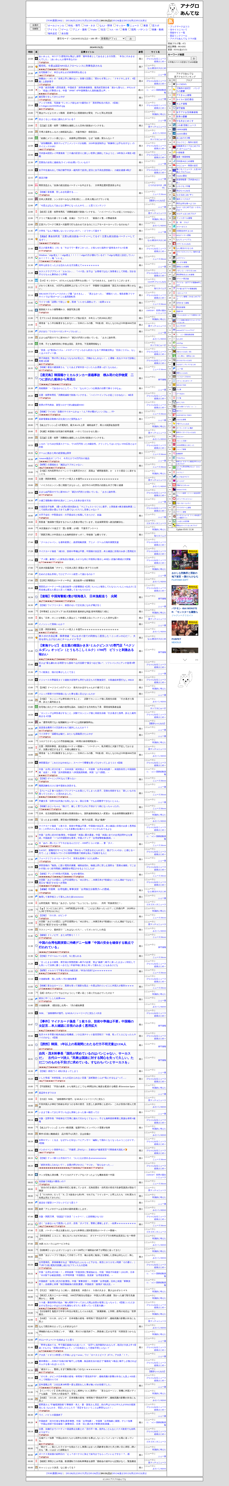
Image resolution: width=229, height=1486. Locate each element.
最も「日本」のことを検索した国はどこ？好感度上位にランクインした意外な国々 (79, 618)
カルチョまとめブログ (186, 214)
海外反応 (52, 33)
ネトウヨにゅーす (158, 139)
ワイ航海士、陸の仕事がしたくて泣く (57, 672)
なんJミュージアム (183, 240)
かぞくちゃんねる (183, 244)
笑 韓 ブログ (182, 222)
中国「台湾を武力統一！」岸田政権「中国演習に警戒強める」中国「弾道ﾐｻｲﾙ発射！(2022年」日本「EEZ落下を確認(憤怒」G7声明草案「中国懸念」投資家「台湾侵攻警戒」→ (87, 1273)
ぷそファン (180, 258)
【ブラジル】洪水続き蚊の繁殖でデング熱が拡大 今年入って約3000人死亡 (75, 318)
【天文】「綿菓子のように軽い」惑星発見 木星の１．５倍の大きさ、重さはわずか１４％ (83, 1290)
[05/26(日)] (94, 20)
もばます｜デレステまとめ (186, 364)
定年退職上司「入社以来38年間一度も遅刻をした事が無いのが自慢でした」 (75, 1384)
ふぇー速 (162, 75)
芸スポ (155, 25)
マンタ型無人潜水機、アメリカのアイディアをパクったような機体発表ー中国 (76, 1175)
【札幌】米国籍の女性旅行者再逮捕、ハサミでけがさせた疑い (69, 431)
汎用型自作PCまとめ (184, 231)
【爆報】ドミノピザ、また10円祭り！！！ (59, 935)
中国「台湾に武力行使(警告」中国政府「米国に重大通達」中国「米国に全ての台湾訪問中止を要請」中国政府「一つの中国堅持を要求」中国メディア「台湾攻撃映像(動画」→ (85, 836)
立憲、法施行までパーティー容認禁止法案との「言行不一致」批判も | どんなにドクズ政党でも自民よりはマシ (87, 1430)
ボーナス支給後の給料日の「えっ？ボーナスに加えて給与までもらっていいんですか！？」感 (84, 1454)
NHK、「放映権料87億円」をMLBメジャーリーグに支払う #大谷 (70, 1013)
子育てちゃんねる (182, 424)
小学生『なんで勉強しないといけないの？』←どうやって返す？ (70, 231)
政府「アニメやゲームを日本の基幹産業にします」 (64, 1209)
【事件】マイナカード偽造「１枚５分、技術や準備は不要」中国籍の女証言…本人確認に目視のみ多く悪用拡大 (86, 1023)
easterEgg (179, 343)
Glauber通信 (181, 176)
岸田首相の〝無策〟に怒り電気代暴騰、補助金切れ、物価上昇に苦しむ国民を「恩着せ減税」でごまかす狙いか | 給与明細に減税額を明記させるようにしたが (87, 867)
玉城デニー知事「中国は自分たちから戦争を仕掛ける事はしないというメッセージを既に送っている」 (86, 1439)
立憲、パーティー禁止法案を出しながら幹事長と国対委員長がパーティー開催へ (78, 1230)
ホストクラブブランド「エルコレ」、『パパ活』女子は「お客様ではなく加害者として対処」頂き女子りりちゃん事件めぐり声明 (87, 273)
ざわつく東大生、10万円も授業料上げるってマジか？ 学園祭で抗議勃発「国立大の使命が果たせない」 (87, 287)
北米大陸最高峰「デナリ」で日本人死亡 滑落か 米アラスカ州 (68, 568)
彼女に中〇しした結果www (52, 998)
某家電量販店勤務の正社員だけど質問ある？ (60, 419)
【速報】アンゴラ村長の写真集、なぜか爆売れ (61, 873)
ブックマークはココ (179, 26)
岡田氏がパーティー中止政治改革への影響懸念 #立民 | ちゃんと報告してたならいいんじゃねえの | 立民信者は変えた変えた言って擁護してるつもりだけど (87, 588)
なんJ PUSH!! (181, 326)
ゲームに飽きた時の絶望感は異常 (55, 453)
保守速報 (162, 380)
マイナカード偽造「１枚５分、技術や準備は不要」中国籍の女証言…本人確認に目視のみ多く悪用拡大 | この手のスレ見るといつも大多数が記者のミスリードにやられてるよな (87, 827)
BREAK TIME (181, 385)
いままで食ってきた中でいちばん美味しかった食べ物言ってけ (69, 1112)
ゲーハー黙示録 (182, 279)
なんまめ (179, 339)
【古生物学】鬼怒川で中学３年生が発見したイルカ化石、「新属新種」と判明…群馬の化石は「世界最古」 (87, 1313)
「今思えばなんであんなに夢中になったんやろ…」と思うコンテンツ (72, 205)
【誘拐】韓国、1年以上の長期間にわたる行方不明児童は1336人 (82, 1044)
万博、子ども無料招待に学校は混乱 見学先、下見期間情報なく (70, 344)
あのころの (180, 402)
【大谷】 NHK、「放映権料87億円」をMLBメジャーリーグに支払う (72, 1099)
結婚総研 (179, 454)
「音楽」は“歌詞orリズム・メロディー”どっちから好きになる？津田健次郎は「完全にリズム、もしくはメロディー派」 (87, 351)
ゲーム (64, 29)
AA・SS (114, 29)
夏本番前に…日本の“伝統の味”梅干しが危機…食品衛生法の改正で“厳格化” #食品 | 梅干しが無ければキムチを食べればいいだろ (88, 1362)
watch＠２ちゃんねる (157, 282)
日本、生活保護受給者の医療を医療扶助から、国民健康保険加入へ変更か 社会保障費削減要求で (86, 813)
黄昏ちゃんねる (182, 373)
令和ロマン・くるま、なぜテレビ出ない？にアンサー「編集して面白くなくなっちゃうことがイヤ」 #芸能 (87, 1141)
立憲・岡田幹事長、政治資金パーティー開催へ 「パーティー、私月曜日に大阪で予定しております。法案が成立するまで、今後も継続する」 (86, 748)
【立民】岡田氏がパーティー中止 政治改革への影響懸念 (67, 580)
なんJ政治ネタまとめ (157, 68)
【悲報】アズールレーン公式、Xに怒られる (60, 956)
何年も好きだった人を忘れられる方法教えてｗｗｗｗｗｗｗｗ (69, 265)
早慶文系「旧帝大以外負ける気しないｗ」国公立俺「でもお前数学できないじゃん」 (80, 801)
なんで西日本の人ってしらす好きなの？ (58, 1326)
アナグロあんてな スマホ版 (183, 38)
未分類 (64, 33)
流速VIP (179, 311)
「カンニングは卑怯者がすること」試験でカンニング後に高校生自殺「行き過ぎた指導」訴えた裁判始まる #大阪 (87, 714)
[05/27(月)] (83, 20)
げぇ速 (178, 389)
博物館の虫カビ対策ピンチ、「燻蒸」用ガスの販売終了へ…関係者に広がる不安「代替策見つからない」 (87, 1333)
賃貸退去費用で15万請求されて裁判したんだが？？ (64, 727)
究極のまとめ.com (182, 485)
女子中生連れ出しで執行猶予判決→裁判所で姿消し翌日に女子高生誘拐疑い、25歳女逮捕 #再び (85, 170)
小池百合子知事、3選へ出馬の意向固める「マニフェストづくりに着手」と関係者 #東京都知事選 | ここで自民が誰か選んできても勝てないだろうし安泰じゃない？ (87, 508)
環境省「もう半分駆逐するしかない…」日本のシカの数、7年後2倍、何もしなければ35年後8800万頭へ (87, 325)
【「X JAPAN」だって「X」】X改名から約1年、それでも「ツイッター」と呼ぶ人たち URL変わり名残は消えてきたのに (87, 1196)
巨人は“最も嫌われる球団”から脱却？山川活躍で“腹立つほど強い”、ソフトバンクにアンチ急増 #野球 (87, 664)
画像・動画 (158, 29)
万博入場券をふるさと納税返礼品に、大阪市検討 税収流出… (69, 132)
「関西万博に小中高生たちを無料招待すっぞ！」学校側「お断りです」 (73, 534)
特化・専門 (74, 25)
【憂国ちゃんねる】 (157, 201)
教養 (125, 29)
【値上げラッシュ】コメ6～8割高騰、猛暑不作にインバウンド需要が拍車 (74, 1127)
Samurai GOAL (181, 489)
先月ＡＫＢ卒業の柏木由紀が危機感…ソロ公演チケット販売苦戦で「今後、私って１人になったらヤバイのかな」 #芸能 (87, 1036)
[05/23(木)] (129, 20)
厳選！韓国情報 (183, 157)
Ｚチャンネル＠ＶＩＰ (184, 381)
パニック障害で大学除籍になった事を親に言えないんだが (67, 694)
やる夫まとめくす (185, 121)
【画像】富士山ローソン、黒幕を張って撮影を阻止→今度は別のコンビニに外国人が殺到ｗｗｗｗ (86, 985)
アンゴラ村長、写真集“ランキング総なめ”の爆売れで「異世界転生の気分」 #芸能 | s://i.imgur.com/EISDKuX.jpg (79, 104)
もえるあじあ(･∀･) (184, 195)
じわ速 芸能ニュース (186, 125)
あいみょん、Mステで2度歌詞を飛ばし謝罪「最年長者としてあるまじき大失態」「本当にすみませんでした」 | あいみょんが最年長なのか (87, 58)
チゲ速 (178, 398)
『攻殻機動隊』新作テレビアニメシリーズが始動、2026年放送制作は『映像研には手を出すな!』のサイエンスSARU (87, 145)
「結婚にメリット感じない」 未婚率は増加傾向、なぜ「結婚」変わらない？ (76, 138)
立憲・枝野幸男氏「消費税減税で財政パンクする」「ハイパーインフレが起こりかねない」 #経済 (86, 395)
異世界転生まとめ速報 (185, 275)
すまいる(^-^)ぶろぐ (183, 503)
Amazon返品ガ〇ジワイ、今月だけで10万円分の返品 (64, 458)
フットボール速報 (184, 218)
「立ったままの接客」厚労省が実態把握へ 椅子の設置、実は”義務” (72, 820)
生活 (103, 29)
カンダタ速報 (181, 262)
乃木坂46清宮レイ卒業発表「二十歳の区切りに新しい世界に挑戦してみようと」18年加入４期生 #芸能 (87, 155)
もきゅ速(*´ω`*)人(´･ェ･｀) (186, 406)
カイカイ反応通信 (185, 99)
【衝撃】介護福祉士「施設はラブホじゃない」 (61, 464)
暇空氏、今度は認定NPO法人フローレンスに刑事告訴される (70, 65)
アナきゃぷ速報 (183, 95)
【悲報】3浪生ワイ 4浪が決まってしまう (58, 1071)
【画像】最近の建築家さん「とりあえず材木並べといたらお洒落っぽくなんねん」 (79, 367)
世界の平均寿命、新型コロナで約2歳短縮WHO (61, 405)
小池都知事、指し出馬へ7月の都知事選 (58, 979)
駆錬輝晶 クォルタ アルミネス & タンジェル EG (184, 610)
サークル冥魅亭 (179, 580)
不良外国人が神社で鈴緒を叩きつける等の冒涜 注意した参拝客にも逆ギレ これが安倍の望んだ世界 (87, 1106)
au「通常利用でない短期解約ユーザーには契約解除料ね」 (67, 722)
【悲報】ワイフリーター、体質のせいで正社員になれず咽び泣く (70, 605)
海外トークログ (183, 199)
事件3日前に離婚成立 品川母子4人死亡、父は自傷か (65, 1134)
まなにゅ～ (180, 436)
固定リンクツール (178, 35)
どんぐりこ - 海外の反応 (187, 142)
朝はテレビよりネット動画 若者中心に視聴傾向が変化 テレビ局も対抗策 (75, 113)
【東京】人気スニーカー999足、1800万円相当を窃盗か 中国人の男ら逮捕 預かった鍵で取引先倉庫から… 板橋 (87, 1297)
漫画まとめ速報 (182, 267)
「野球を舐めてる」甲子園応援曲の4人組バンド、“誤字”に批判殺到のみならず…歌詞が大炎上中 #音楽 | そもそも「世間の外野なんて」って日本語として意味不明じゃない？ (87, 1346)
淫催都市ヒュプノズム (183, 644)
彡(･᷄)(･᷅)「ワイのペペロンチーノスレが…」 (60, 331)
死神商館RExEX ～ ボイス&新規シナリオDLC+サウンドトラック (185, 577)
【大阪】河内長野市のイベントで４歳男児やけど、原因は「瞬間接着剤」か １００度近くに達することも (87, 472)
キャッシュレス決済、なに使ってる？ (57, 1467)
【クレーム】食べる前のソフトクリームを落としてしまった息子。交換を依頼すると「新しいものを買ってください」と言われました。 (87, 792)
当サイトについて (178, 29)
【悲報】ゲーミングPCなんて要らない (57, 778)
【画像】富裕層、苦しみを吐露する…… (58, 192)
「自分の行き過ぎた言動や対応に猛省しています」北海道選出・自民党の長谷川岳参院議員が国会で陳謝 (87, 1189)
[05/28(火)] (71, 20)
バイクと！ (180, 472)
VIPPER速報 (181, 129)
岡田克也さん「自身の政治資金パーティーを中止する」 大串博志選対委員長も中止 (80, 185)
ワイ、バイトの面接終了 (51, 1415)
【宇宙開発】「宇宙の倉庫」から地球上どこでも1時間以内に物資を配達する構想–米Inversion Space (87, 1086)
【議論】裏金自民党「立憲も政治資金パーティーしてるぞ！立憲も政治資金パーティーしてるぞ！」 (87, 238)
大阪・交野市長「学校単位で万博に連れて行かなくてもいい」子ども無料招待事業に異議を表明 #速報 (87, 1120)
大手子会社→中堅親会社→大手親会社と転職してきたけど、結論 (70, 515)
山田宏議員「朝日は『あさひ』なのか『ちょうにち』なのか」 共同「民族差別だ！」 (81, 903)
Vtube (94, 29)
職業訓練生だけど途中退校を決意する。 (58, 785)
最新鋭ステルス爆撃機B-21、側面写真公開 (59, 309)
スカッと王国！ (182, 441)
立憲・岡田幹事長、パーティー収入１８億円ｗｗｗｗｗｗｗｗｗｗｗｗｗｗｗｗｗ (79, 479)
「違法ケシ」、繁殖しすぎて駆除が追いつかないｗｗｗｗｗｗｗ (70, 1369)
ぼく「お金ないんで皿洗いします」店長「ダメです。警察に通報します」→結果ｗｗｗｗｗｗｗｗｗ (87, 1223)
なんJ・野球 (105, 25)
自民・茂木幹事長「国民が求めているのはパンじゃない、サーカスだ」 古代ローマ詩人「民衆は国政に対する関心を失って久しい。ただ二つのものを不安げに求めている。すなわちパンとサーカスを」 (86, 1058)
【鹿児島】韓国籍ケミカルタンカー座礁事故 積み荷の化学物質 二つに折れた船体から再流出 (86, 377)
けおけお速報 (181, 419)
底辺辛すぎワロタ (47, 1093)
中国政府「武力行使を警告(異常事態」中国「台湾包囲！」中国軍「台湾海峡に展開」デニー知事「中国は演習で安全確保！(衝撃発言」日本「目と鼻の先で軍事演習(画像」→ (85, 1422)
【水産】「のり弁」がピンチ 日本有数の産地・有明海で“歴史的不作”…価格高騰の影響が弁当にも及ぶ (87, 1320)
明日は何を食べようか (186, 203)
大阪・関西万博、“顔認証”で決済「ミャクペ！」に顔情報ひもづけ (71, 1216)
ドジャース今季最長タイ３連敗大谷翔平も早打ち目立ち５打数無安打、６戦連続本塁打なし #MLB (86, 680)
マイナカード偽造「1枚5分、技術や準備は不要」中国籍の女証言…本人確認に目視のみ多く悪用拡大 (87, 551)
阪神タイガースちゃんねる (186, 432)
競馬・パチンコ (139, 29)
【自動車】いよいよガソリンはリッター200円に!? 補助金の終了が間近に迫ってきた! (80, 1250)
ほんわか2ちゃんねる (184, 360)
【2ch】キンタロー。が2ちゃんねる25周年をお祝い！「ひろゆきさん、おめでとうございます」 (85, 280)
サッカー (121, 25)
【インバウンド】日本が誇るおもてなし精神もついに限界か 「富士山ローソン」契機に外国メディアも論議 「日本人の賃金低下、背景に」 (87, 1392)
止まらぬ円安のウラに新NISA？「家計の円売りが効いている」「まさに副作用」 (78, 337)
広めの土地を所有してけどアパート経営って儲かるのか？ (67, 574)
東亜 (145, 25)
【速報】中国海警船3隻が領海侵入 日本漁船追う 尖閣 (78, 596)
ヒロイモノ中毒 (183, 186)
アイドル (52, 29)
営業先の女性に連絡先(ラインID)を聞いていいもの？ (64, 162)
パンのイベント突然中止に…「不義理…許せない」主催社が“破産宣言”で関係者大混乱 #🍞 (83, 1149)
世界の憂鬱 (181, 116)
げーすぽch (180, 394)
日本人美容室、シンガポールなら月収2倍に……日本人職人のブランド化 (74, 199)
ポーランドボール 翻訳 (184, 428)
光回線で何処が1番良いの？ (52, 1181)
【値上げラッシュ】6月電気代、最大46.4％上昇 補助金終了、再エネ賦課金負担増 (79, 425)
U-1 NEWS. (181, 84)
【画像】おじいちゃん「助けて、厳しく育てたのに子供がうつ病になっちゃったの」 (80, 806)
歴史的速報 (180, 307)
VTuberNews (180, 458)
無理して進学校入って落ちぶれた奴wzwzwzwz (61, 897)
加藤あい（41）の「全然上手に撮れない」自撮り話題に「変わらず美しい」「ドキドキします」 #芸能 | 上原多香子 (87, 80)
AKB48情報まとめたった (185, 445)
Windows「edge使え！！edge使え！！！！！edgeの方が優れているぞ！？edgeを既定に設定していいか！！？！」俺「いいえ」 (87, 256)
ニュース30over (159, 194)
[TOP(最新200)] (54, 20)
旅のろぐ (179, 411)
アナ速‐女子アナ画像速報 (186, 289)
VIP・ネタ (89, 25)
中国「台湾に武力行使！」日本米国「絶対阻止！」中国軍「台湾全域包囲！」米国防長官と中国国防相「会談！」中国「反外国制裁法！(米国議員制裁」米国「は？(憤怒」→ (87, 771)
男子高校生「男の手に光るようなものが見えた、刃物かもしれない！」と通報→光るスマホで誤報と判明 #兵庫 (87, 360)
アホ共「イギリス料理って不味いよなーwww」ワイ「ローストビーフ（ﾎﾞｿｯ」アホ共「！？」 (84, 1355)
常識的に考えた (159, 114)
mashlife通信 (181, 134)
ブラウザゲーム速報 (183, 508)
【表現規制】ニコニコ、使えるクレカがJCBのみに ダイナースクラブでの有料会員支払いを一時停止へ (87, 1237)
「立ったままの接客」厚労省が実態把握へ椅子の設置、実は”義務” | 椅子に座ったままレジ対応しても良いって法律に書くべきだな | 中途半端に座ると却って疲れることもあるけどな (87, 963)
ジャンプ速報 (181, 449)
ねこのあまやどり (182, 477)
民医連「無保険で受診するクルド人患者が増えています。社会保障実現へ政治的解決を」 (82, 522)
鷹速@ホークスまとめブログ (186, 525)
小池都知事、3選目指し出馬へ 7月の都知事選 (61, 1005)
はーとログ (180, 481)
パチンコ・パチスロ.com (186, 271)
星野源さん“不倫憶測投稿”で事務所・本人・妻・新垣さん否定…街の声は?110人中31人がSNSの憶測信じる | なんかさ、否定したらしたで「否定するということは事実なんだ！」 (87, 1406)
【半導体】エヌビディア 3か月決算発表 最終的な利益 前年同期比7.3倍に (74, 611)
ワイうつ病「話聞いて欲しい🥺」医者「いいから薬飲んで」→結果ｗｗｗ (75, 302)
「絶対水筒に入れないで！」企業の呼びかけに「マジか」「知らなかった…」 (76, 1165)
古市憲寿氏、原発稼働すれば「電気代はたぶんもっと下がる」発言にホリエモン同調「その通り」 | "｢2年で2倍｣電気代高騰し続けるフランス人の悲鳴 (87, 1264)
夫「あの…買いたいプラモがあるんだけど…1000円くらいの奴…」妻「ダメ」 (76, 843)
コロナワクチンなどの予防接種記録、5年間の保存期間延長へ (68, 741)
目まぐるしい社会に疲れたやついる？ (57, 119)
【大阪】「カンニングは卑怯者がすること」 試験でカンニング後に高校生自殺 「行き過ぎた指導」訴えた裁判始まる (86, 700)
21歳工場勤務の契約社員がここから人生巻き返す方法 (65, 500)
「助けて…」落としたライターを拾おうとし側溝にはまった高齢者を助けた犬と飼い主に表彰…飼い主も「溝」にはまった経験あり (87, 1448)
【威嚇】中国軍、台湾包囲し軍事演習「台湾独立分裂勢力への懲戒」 (75, 889)
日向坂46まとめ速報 (185, 161)
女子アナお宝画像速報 (187, 112)
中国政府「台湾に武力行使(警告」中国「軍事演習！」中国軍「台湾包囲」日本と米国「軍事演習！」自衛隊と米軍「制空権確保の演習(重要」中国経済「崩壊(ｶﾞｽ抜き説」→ (84, 1283)
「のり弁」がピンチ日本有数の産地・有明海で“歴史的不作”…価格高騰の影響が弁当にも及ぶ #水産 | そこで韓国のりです (87, 1378)
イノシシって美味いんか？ (52, 624)
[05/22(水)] (140, 20)
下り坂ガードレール (181, 615)
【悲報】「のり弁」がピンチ (53, 915)
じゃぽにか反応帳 (182, 521)
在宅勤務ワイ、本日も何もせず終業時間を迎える (62, 72)
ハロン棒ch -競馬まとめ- (185, 356)
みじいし (176, 647)
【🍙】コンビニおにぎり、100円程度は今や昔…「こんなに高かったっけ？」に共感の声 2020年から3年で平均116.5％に (87, 910)
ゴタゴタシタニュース (156, 523)
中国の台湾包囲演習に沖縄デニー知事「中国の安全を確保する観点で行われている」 (86, 945)
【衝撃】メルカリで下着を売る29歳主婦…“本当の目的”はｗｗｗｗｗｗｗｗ (75, 970)
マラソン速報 (181, 512)
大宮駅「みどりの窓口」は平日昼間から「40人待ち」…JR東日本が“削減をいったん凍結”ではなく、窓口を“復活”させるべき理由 (87, 881)
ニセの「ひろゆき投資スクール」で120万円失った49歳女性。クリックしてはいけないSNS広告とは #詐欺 (87, 445)
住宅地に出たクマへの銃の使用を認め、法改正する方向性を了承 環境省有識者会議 (80, 707)
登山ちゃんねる (183, 190)
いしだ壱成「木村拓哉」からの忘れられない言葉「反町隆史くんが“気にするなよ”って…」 (83, 1078)
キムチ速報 (181, 103)
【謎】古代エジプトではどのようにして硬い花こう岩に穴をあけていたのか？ (76, 993)
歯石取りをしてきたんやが (52, 96)
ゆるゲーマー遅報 (183, 235)
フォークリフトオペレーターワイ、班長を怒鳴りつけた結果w (69, 858)
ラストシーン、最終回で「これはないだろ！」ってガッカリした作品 (72, 929)
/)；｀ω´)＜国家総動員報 (185, 334)
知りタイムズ (160, 288)
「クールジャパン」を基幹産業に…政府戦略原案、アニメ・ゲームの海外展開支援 (79, 542)
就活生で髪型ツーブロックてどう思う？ (58, 1202)
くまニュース (181, 293)
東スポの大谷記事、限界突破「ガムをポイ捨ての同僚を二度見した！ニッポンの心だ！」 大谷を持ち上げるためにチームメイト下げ (87, 638)
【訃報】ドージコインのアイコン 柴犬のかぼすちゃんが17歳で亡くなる (74, 687)
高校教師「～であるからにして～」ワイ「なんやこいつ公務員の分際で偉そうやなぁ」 (81, 388)
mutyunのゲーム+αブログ (185, 330)
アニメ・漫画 (80, 29)
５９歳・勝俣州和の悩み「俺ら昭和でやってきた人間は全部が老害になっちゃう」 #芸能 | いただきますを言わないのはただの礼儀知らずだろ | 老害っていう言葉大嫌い (87, 1304)
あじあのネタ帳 (183, 138)
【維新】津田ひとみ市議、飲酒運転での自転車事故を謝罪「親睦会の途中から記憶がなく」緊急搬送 (87, 1461)
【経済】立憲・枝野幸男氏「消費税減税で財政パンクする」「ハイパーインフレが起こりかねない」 (87, 212)
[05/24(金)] (117, 20)
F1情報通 (180, 152)
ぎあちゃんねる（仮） (184, 352)
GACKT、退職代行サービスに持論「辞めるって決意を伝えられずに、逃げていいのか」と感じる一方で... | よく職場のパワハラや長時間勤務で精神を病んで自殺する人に (87, 852)
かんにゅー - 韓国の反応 (187, 165)
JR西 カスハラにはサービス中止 (54, 1244)
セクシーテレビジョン (184, 499)
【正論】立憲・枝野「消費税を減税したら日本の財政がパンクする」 (72, 125)
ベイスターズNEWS (183, 377)
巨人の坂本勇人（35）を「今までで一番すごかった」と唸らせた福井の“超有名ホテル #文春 (83, 247)
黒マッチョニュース (157, 127)
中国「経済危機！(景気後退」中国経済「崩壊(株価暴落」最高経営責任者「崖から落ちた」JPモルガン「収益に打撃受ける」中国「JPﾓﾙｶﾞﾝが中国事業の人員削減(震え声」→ (87, 89)
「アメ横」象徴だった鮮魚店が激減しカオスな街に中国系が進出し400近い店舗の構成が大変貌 (85, 559)
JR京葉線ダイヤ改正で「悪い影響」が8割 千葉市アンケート (68, 528)
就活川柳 (43, 177)
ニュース (134, 25)
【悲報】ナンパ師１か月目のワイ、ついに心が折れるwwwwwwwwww (72, 1158)
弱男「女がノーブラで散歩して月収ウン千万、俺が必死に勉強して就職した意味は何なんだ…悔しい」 (86, 1257)
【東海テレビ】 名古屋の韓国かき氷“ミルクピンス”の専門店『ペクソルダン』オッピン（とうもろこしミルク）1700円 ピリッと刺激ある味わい (87, 650)
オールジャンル (56, 25)
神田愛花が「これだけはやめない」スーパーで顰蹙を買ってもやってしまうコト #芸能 (81, 762)
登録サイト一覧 (177, 32)
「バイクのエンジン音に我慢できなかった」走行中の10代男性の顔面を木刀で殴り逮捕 (81, 485)
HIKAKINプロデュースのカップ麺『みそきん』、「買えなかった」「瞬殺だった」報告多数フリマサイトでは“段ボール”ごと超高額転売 (86, 295)
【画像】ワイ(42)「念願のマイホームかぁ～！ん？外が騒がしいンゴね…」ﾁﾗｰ (77, 411)
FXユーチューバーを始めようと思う (56, 1340)
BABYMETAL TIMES (183, 415)
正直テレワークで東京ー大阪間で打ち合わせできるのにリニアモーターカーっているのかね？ (84, 224)
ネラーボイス (181, 227)
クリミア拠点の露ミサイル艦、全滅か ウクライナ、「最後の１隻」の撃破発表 (78, 218)
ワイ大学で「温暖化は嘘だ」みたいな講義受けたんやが (66, 734)
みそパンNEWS (159, 133)
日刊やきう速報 (182, 303)
